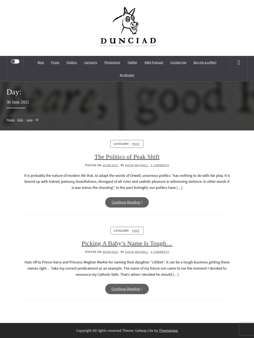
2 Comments (160, 165)
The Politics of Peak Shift (127, 156)
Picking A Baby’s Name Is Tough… (127, 243)
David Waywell (137, 165)
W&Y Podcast (154, 62)
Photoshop (112, 62)
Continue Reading (127, 202)
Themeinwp (168, 330)
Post (136, 144)
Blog (41, 62)
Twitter (132, 62)
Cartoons (90, 62)
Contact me (178, 62)
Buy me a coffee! (205, 62)
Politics (72, 62)
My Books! (127, 75)
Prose (55, 62)
